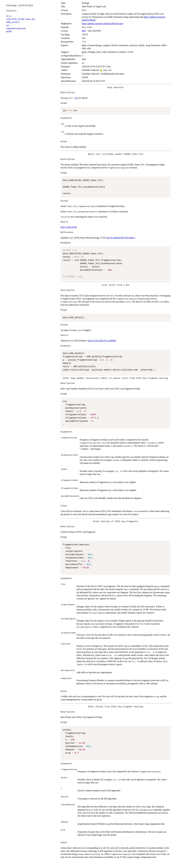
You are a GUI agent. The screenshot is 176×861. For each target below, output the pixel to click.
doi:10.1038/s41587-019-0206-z (121, 238)
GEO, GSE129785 (69, 227)
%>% (8, 16)
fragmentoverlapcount (16, 28)
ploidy (9, 31)
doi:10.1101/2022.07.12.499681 (102, 340)
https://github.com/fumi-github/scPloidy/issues (102, 23)
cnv (7, 25)
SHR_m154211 (13, 22)
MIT (84, 31)
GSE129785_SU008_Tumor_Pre (20, 19)
